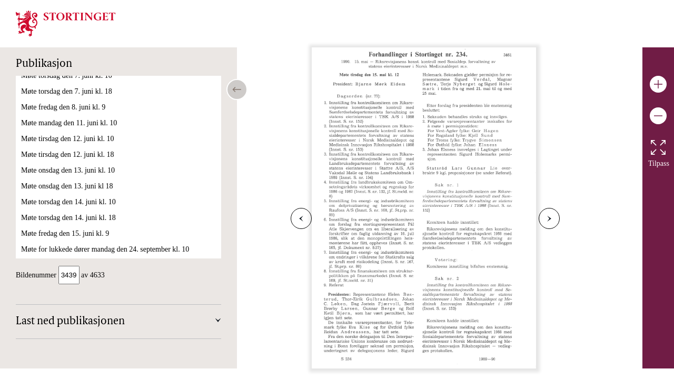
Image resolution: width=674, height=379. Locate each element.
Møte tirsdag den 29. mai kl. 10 (67, 195)
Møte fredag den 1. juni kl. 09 (65, 258)
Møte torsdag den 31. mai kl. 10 (68, 227)
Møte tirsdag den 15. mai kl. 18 (67, 100)
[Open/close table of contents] (236, 89)
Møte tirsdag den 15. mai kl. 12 (67, 84)
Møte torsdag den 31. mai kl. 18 (68, 242)
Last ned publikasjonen (70, 322)
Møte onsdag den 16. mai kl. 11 (67, 116)
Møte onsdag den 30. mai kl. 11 (67, 211)
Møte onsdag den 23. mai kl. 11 (67, 163)
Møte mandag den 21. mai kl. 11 (68, 132)
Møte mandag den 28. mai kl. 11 (68, 179)
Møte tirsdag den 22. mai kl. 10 (67, 148)
